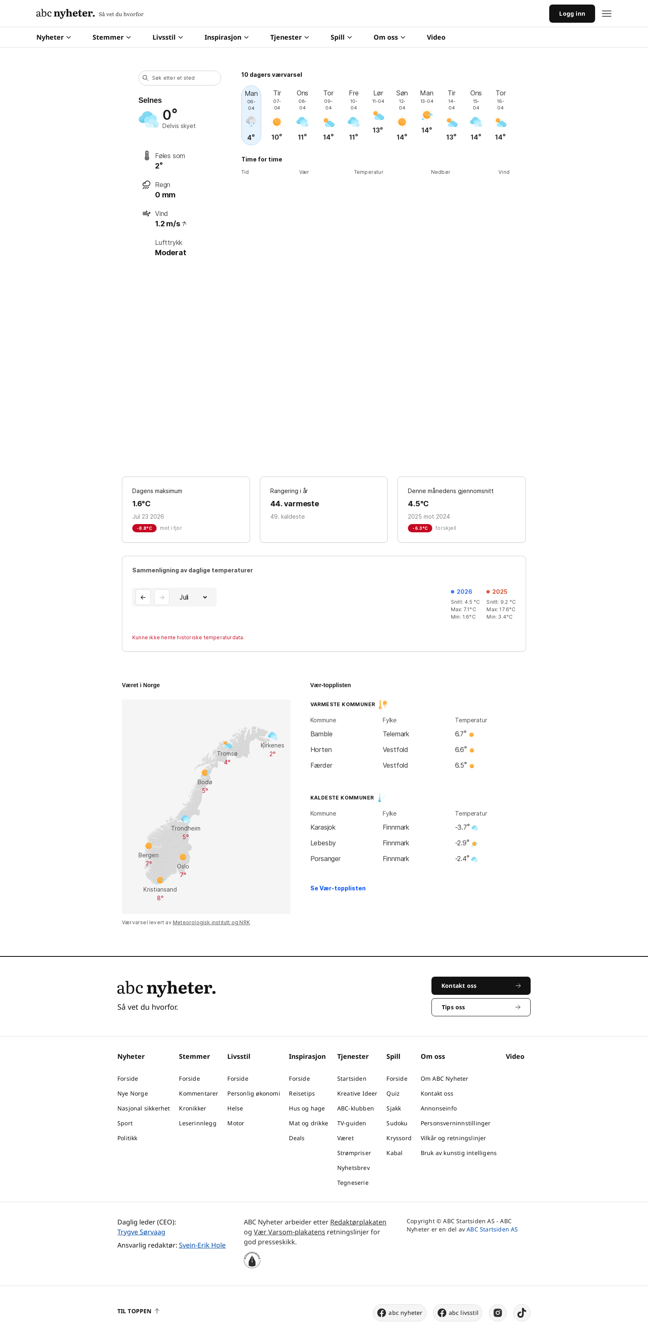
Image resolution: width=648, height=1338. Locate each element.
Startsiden (352, 1078)
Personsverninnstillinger (456, 1123)
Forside (127, 1078)
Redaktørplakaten (358, 1221)
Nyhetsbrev (353, 1168)
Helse (235, 1108)
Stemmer (112, 37)
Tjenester (289, 37)
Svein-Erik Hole (202, 1245)
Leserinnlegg (197, 1123)
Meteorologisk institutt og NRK (211, 922)
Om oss (389, 37)
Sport (125, 1123)
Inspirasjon (227, 37)
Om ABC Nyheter (445, 1078)
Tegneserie (353, 1182)
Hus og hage (307, 1108)
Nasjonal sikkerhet (143, 1108)
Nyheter (53, 37)
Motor (235, 1123)
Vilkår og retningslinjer (453, 1138)
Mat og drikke (308, 1123)
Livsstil (167, 37)
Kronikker (192, 1108)
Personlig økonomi (253, 1093)
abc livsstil (458, 1313)
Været (345, 1138)
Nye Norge (132, 1093)
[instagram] (498, 1312)
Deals (297, 1138)
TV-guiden (352, 1123)
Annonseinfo (439, 1108)
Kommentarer (198, 1093)
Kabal (394, 1153)
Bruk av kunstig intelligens (459, 1153)
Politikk (127, 1138)
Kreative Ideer (357, 1093)
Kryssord (399, 1138)
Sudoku (396, 1123)
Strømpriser (354, 1153)
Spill (341, 37)
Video (436, 37)
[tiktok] (522, 1312)
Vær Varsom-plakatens (289, 1231)
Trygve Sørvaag (141, 1231)
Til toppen (138, 1311)
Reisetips (302, 1093)
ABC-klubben (355, 1108)
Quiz (393, 1093)
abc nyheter (399, 1313)
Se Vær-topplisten (338, 888)
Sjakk (393, 1108)
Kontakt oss (437, 1093)
